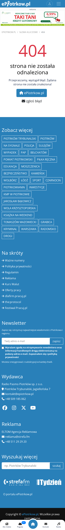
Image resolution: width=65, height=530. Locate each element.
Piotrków (47, 138)
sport (36, 180)
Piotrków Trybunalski (20, 138)
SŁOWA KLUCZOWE (28, 32)
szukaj (57, 466)
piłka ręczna (46, 159)
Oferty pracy (13, 290)
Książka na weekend (18, 215)
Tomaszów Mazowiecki (20, 222)
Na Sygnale (12, 145)
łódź (24, 180)
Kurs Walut (12, 284)
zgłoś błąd (32, 101)
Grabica (46, 222)
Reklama (10, 278)
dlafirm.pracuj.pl (15, 296)
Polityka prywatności (18, 266)
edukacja (10, 166)
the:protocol (13, 302)
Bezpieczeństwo (15, 173)
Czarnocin (53, 180)
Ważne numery (14, 260)
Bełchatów (38, 152)
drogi (8, 236)
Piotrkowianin (14, 187)
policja (29, 145)
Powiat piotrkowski (18, 159)
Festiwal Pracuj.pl (16, 308)
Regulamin (12, 272)
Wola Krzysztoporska (20, 208)
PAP (23, 152)
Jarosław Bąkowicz (17, 201)
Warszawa (28, 229)
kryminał (10, 229)
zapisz (57, 341)
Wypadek (10, 152)
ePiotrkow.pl (9, 32)
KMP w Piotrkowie (17, 194)
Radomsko (48, 229)
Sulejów (44, 145)
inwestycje (37, 187)
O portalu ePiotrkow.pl (17, 494)
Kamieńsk (38, 173)
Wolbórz (10, 180)
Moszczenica (30, 166)
